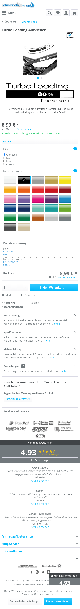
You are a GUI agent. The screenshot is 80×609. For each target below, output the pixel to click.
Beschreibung (12, 315)
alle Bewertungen (40, 460)
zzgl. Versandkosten (21, 129)
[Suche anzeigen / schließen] (49, 12)
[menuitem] (9, 12)
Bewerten (28, 295)
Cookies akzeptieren (58, 601)
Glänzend (11, 154)
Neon (9, 161)
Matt (9, 158)
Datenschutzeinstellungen (25, 601)
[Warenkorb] (74, 12)
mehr (56, 323)
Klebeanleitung (12, 349)
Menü (9, 12)
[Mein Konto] (66, 12)
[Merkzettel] (57, 12)
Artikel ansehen (40, 480)
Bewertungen (11, 366)
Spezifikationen (13, 332)
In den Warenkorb (58, 287)
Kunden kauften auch (16, 411)
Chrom (10, 164)
